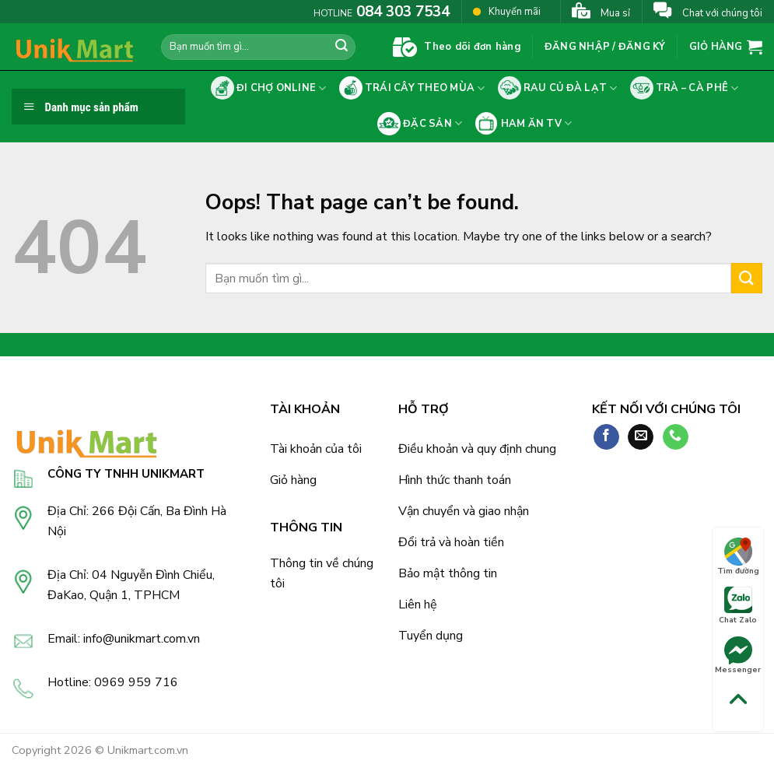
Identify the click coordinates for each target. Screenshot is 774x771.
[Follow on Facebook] (606, 437)
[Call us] (675, 437)
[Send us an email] (640, 437)
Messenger (738, 655)
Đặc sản (420, 123)
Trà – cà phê (684, 88)
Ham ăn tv (523, 123)
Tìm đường (738, 557)
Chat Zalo (738, 606)
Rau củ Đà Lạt (558, 88)
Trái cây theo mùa (412, 88)
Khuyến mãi (507, 11)
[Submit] (341, 47)
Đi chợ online (269, 88)
